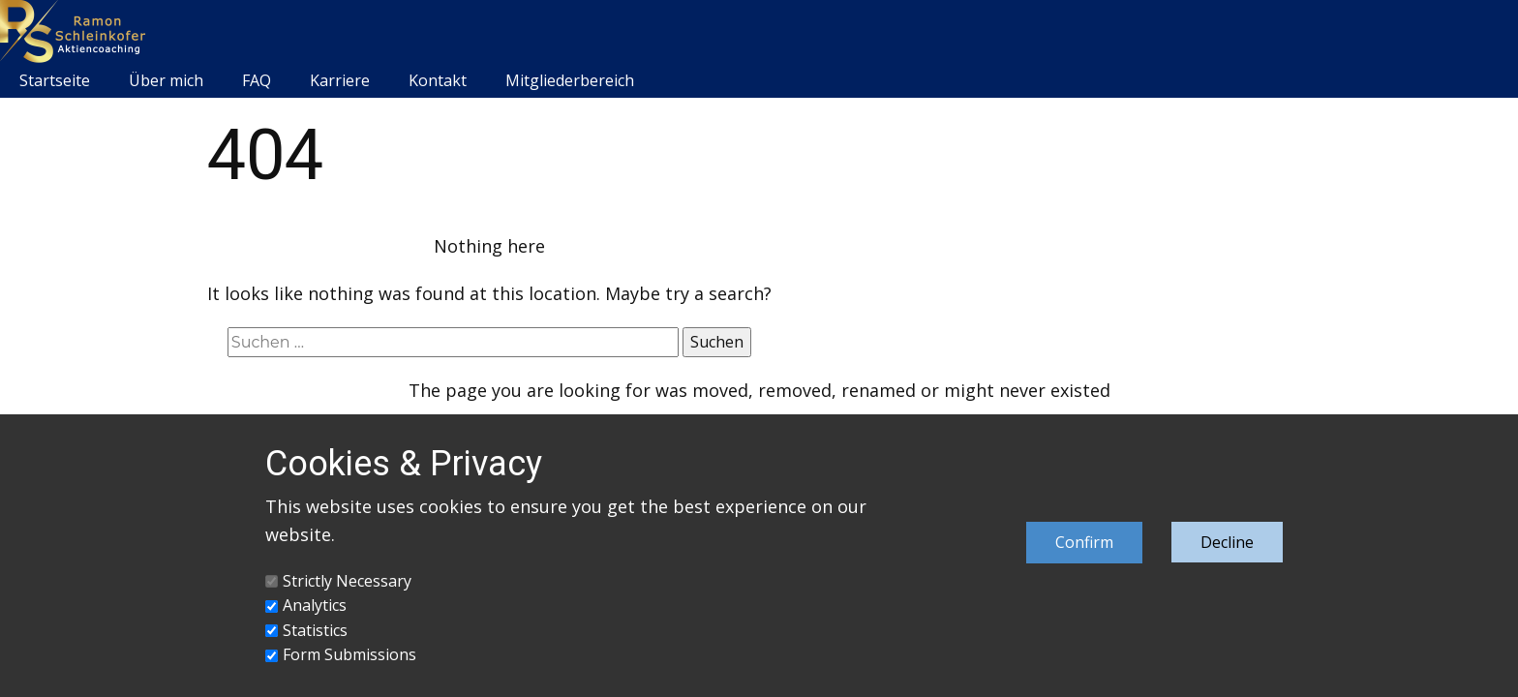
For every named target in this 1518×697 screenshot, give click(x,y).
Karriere (340, 80)
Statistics (315, 630)
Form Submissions (349, 654)
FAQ (256, 80)
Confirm (1084, 542)
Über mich (166, 80)
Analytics (315, 605)
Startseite (54, 80)
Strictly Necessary (347, 580)
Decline (1227, 542)
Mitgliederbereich (569, 80)
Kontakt (438, 80)
